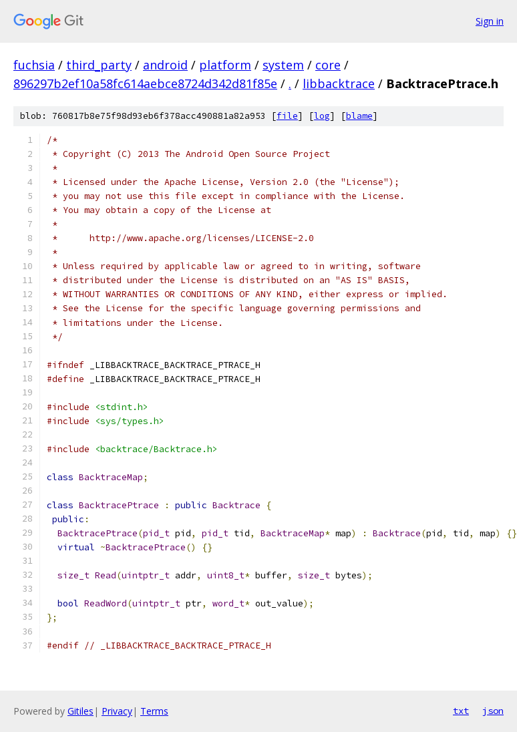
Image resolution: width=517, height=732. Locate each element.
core (328, 65)
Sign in (490, 21)
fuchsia (34, 65)
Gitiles (80, 711)
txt (461, 711)
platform (225, 65)
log (322, 116)
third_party (99, 65)
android (165, 65)
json (493, 711)
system (283, 65)
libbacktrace (339, 83)
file (287, 116)
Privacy (117, 711)
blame (359, 116)
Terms (154, 711)
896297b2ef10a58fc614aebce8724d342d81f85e (145, 83)
